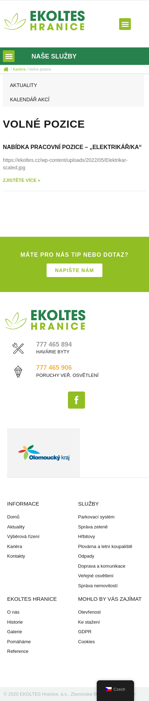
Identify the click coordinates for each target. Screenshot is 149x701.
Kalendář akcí (29, 99)
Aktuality (23, 85)
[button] (125, 24)
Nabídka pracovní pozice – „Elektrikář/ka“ (72, 147)
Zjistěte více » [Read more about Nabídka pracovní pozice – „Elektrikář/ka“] (21, 180)
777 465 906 (54, 367)
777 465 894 (54, 344)
